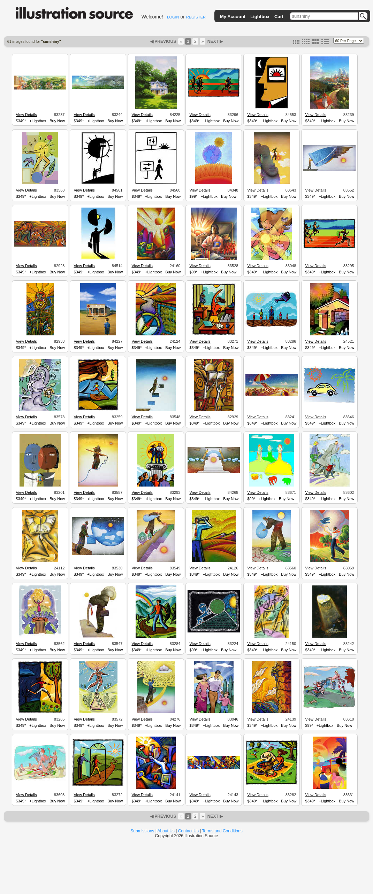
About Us (166, 831)
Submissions (142, 831)
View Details (26, 114)
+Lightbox (37, 121)
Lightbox (259, 16)
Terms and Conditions (222, 831)
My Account (232, 16)
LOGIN (173, 17)
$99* (193, 196)
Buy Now (57, 121)
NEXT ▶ (214, 41)
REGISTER (196, 17)
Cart (278, 16)
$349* (21, 121)
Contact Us (188, 831)
